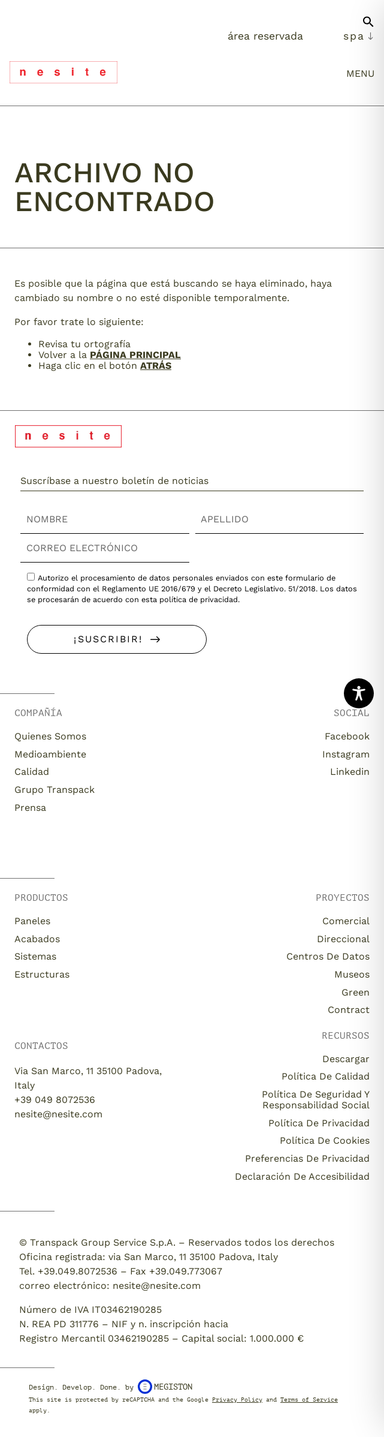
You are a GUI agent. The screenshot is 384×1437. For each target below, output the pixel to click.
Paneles (32, 921)
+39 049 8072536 (54, 1099)
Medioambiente (50, 754)
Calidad (31, 771)
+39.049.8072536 (77, 1271)
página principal (135, 354)
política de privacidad (198, 599)
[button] (368, 26)
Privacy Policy (237, 1399)
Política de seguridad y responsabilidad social (316, 1100)
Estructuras (41, 974)
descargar (346, 1059)
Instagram (346, 754)
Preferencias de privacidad (307, 1158)
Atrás (155, 365)
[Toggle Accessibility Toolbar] (359, 693)
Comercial (346, 921)
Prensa (30, 807)
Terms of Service (309, 1399)
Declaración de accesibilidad (302, 1176)
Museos (352, 974)
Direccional (343, 939)
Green (355, 992)
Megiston (165, 1386)
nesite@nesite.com (58, 1114)
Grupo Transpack (54, 789)
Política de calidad (326, 1076)
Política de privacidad (319, 1123)
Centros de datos (328, 956)
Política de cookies (325, 1140)
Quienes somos (50, 736)
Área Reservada (265, 36)
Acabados (37, 939)
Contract (349, 1009)
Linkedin (350, 771)
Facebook (347, 736)
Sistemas (35, 956)
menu (360, 73)
